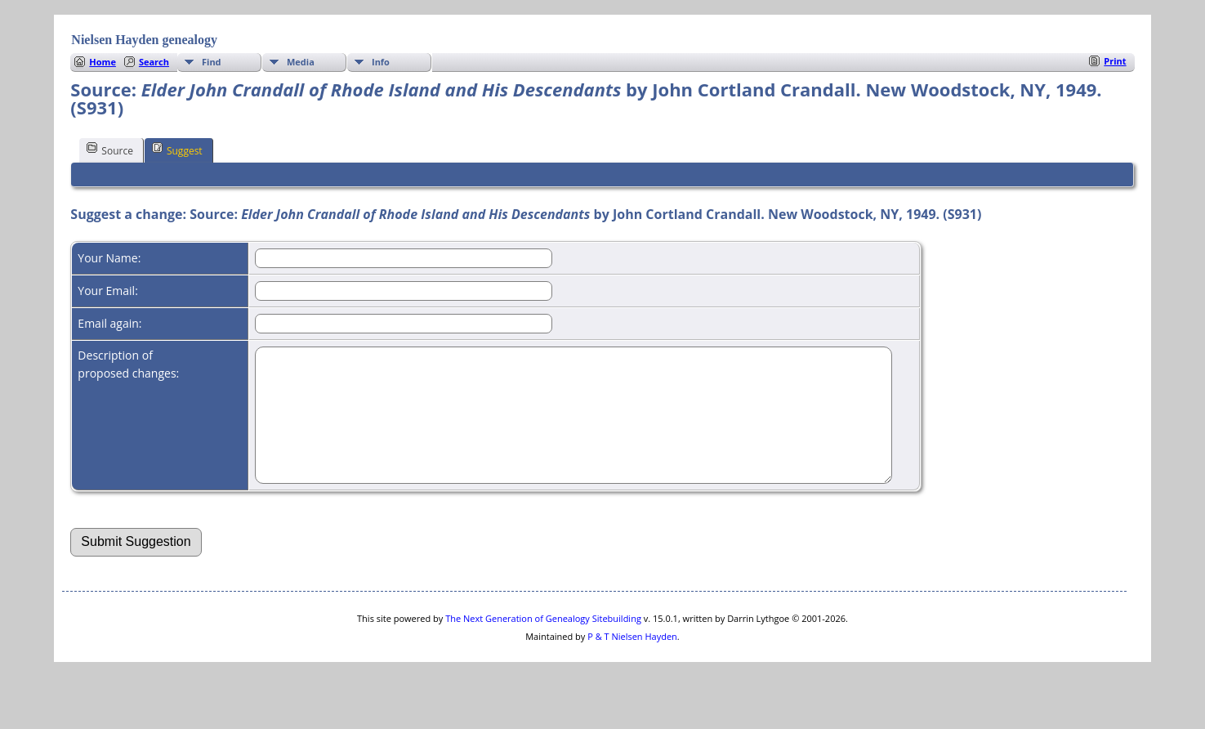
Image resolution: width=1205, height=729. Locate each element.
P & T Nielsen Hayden (632, 661)
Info (381, 62)
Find (211, 62)
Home (102, 62)
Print (1115, 61)
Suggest (177, 149)
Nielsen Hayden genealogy (144, 40)
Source (110, 149)
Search (154, 62)
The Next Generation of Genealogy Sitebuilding (543, 643)
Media (301, 62)
